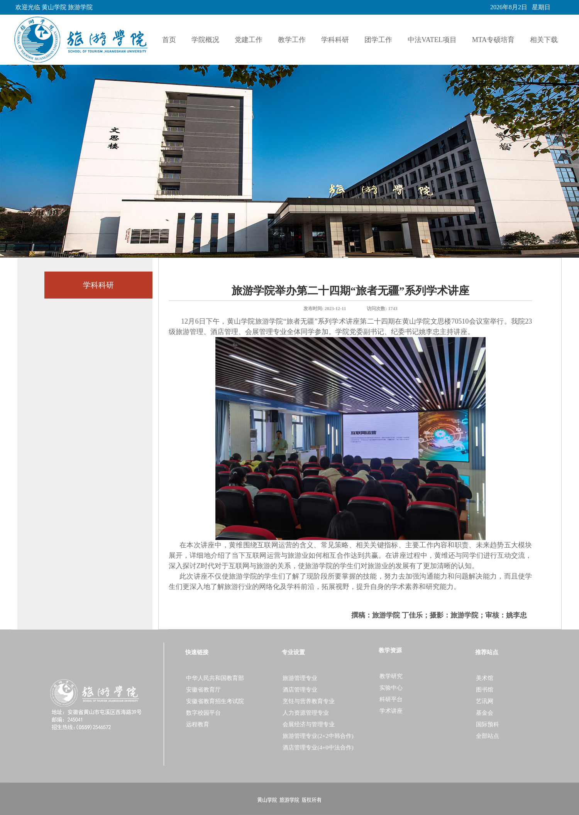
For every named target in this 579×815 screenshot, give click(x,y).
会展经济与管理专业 (309, 724)
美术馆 (484, 678)
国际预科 (487, 724)
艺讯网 (484, 701)
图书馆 (484, 690)
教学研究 (391, 676)
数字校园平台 (203, 713)
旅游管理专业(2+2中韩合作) (318, 736)
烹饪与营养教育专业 (309, 701)
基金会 (484, 713)
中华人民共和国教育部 (215, 678)
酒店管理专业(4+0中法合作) (318, 747)
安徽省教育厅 (203, 690)
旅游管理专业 (300, 678)
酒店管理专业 (300, 690)
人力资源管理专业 (306, 713)
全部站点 (487, 736)
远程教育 (197, 724)
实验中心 (391, 688)
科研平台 (391, 699)
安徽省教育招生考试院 (215, 701)
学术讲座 (391, 711)
